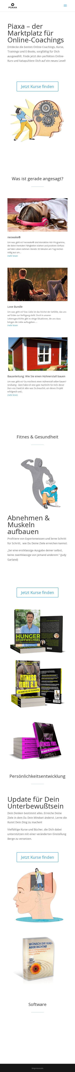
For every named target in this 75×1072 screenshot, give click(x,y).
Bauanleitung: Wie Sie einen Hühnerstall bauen (36, 376)
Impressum (37, 1068)
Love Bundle (15, 306)
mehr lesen (12, 256)
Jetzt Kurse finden (37, 86)
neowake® (14, 237)
